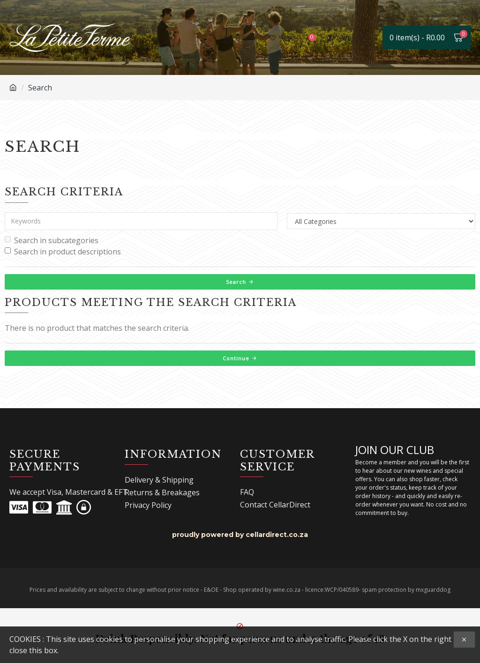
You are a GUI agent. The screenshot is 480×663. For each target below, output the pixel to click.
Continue (236, 358)
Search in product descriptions (63, 251)
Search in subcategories (51, 240)
